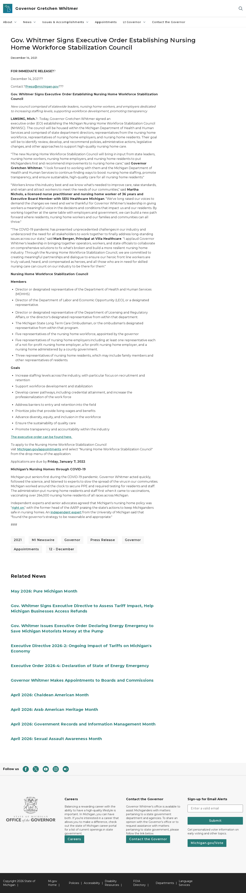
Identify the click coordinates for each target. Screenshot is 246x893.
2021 (18, 540)
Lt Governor (134, 22)
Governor (72, 540)
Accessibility (92, 883)
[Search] (240, 8)
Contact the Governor (168, 22)
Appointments (106, 22)
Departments (165, 883)
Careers (74, 839)
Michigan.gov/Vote (207, 843)
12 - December (61, 549)
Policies (74, 883)
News (29, 22)
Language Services (186, 883)
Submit (215, 820)
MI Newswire (43, 540)
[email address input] (215, 808)
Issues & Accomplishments (65, 22)
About (10, 22)
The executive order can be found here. (41, 437)
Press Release (102, 540)
